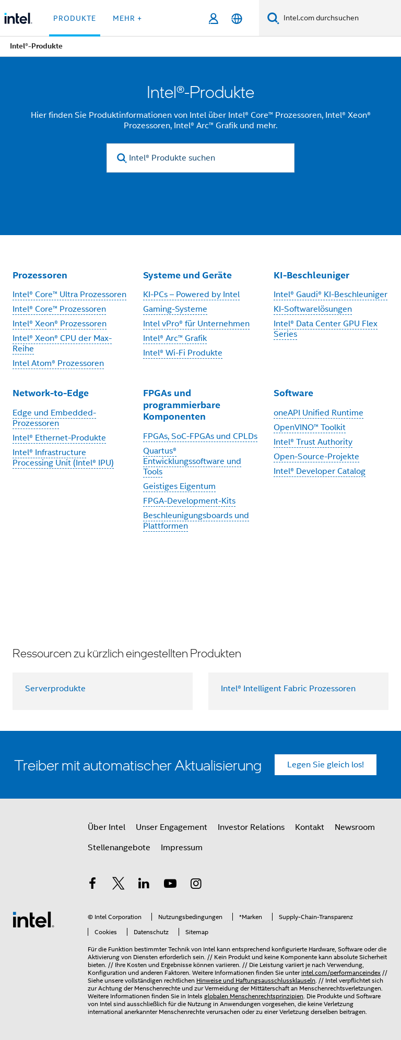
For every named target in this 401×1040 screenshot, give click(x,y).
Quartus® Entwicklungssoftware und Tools (192, 461)
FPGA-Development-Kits (189, 501)
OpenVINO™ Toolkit (310, 427)
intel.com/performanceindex (341, 972)
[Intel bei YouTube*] (170, 885)
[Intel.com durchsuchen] (340, 18)
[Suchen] (273, 18)
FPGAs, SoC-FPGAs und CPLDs (200, 436)
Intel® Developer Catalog (319, 471)
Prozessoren (40, 275)
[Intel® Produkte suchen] (200, 158)
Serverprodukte (55, 688)
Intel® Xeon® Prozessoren (60, 324)
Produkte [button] (74, 18)
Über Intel (106, 827)
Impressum (182, 847)
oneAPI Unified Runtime (318, 413)
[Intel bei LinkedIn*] (144, 885)
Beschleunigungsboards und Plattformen (196, 520)
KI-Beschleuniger (311, 275)
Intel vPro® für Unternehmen (196, 324)
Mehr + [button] (127, 18)
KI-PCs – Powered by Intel (191, 294)
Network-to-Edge (51, 393)
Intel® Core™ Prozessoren (59, 309)
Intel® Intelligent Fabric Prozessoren (288, 688)
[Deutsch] (237, 18)
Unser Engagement (171, 827)
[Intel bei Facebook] (92, 885)
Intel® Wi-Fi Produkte (182, 353)
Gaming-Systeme (175, 309)
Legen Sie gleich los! (325, 765)
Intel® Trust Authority (313, 442)
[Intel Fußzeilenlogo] (33, 919)
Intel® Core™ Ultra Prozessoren (69, 294)
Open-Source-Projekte (316, 456)
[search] (122, 158)
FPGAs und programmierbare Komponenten (181, 404)
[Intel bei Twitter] (118, 885)
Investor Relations (251, 827)
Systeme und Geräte (187, 275)
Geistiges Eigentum (179, 486)
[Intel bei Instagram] (196, 885)
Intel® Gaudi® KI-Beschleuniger (330, 294)
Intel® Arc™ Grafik (175, 338)
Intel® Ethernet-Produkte (59, 438)
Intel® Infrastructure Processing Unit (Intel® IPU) (63, 457)
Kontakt (309, 827)
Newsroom (355, 827)
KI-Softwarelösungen (313, 309)
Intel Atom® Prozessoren (58, 363)
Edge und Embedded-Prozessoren (54, 418)
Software (293, 393)
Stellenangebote (119, 847)
